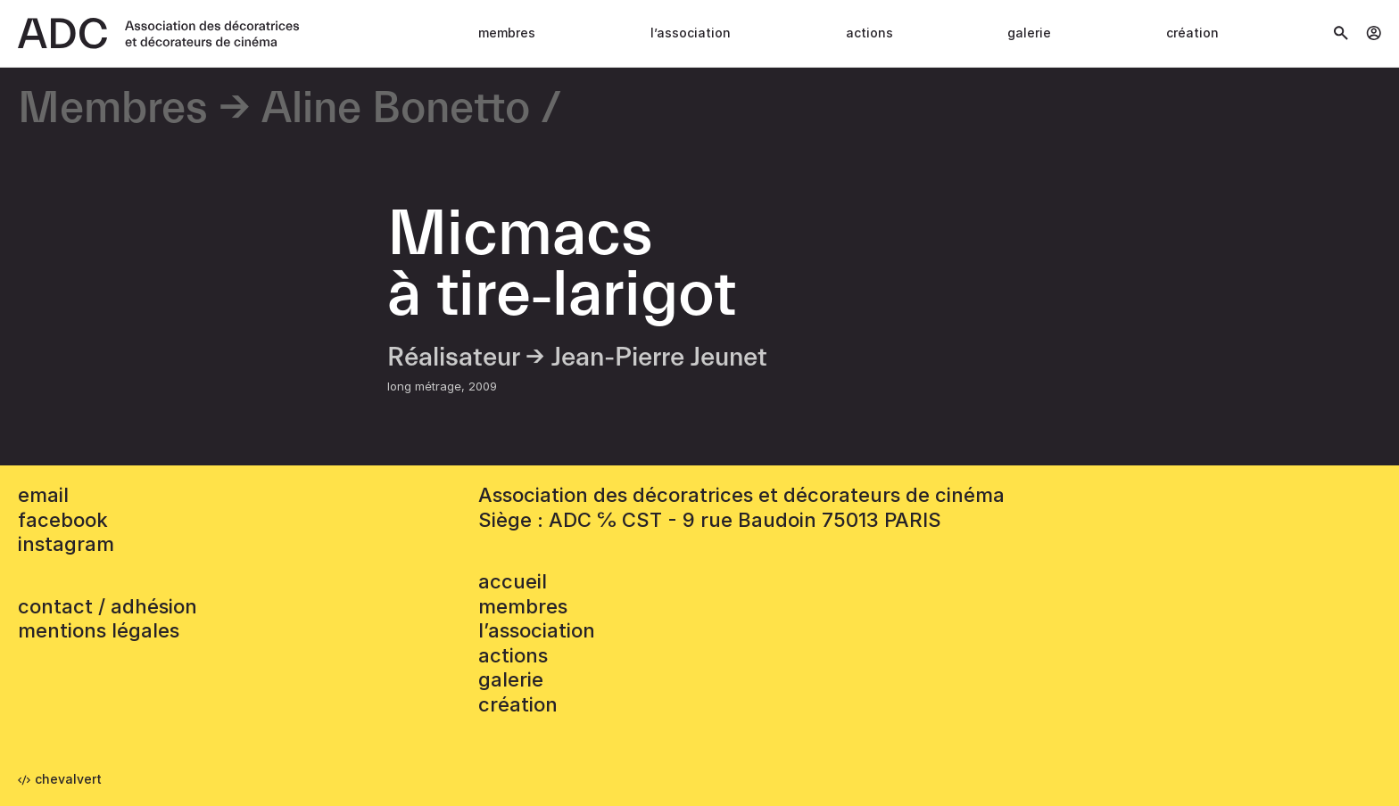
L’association (690, 32)
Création (1192, 32)
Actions (869, 32)
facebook (63, 519)
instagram (66, 543)
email (43, 494)
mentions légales (98, 630)
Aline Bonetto (395, 109)
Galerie (1029, 32)
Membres (506, 32)
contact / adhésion (107, 606)
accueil (512, 581)
